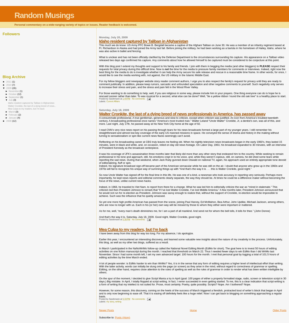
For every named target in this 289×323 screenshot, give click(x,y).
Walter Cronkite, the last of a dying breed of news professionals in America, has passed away (182, 114)
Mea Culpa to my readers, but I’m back (133, 229)
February (13, 115)
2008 (9, 121)
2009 (9, 88)
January (13, 118)
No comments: (139, 99)
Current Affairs (113, 101)
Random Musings (44, 15)
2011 (9, 81)
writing (118, 302)
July (11, 100)
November (14, 91)
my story (110, 302)
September (14, 97)
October (13, 94)
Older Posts (279, 310)
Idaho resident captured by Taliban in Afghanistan (143, 41)
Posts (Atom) (122, 317)
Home (193, 310)
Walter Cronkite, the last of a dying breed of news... (32, 106)
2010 (9, 85)
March (12, 112)
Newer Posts (106, 310)
